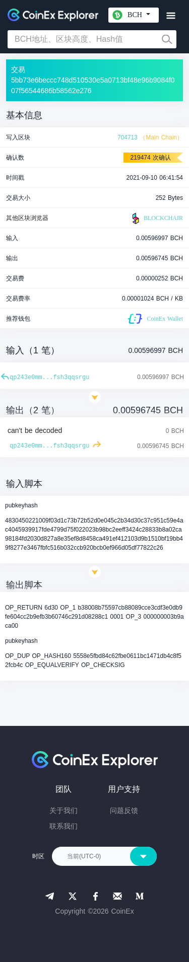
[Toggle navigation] (170, 16)
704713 (127, 137)
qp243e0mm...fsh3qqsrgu (49, 377)
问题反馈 (124, 810)
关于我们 (63, 810)
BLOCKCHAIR (156, 218)
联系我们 (63, 826)
